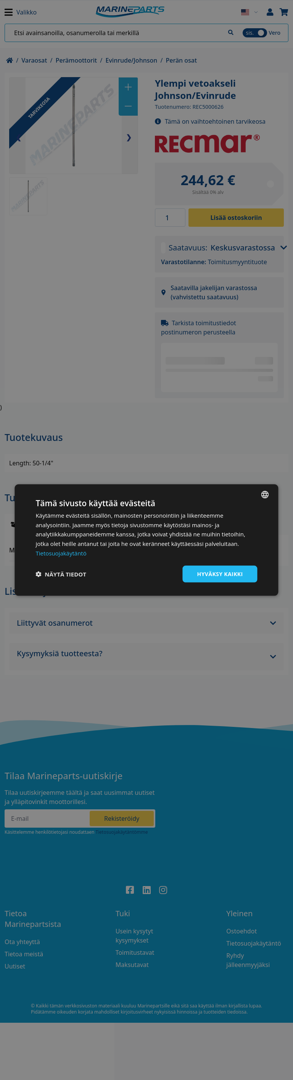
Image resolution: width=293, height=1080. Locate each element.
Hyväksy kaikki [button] (220, 573)
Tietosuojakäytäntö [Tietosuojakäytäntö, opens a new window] (60, 553)
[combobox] (265, 494)
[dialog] (146, 540)
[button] (60, 574)
